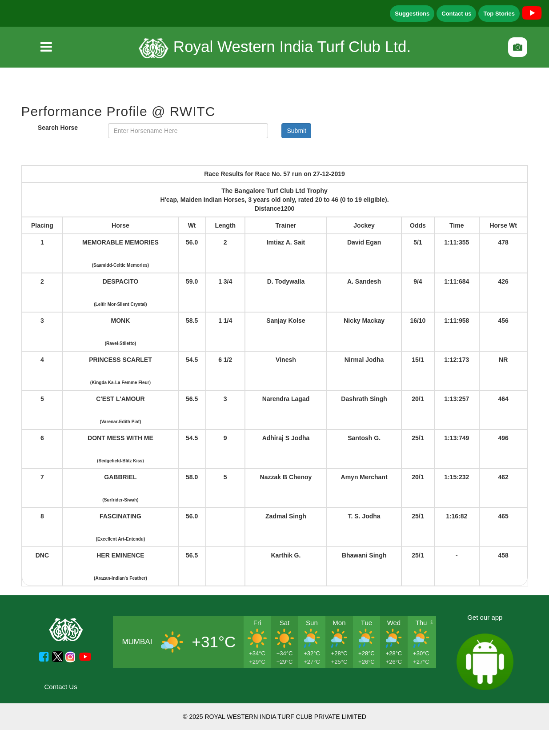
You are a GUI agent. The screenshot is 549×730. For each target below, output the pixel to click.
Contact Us (60, 686)
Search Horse (58, 127)
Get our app (484, 617)
